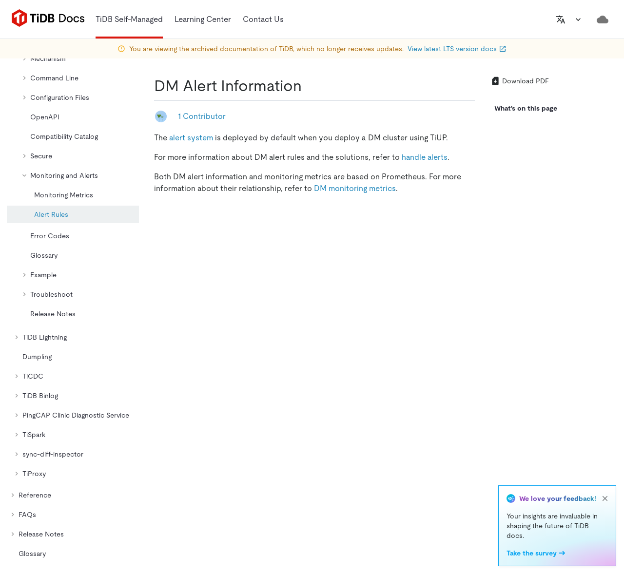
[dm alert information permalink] (309, 86)
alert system (191, 137)
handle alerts (425, 157)
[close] (605, 498)
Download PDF (519, 81)
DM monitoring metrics (355, 188)
